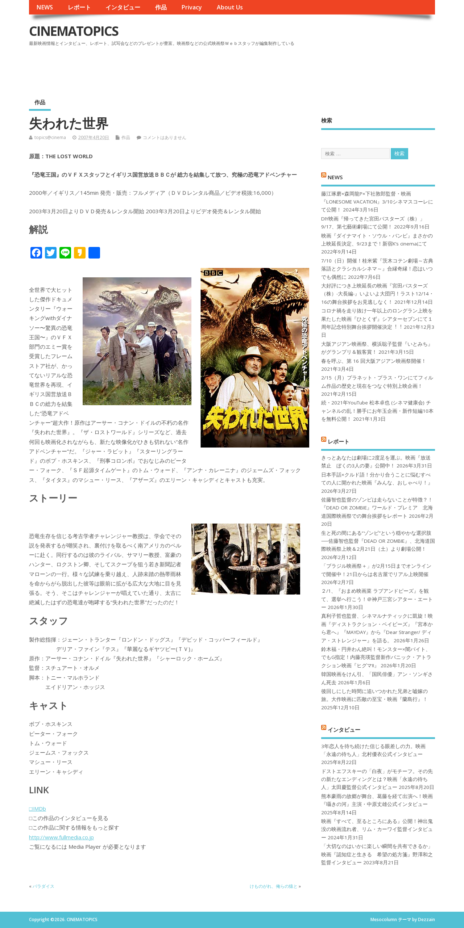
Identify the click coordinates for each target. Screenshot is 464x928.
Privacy (191, 7)
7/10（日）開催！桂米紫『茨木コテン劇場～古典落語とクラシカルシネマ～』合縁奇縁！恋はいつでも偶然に (377, 268)
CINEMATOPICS (73, 31)
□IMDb (37, 808)
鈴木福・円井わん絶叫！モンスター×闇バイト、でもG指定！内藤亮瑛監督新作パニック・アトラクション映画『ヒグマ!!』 (376, 657)
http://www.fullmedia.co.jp (61, 837)
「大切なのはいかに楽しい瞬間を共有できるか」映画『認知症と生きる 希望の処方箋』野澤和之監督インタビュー (377, 854)
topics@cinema (50, 137)
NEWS (44, 7)
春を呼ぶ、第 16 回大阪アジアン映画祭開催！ (373, 361)
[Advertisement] (297, 68)
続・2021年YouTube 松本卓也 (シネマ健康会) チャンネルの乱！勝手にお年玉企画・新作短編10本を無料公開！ (377, 410)
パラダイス (43, 886)
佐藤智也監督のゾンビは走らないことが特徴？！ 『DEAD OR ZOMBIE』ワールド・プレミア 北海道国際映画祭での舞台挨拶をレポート (377, 507)
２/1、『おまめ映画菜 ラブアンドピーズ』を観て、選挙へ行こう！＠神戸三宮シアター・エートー (377, 599)
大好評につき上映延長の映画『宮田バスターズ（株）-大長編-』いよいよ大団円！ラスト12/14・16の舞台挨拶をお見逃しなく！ (377, 293)
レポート (79, 7)
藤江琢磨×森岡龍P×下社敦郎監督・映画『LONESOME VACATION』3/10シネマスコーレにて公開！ (377, 201)
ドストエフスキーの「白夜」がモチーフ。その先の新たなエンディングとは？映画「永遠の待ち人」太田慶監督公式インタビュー (377, 779)
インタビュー (122, 7)
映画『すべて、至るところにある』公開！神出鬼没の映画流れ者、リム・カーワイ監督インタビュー (377, 829)
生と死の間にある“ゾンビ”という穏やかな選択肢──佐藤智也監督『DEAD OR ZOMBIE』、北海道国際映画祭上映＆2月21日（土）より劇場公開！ (378, 541)
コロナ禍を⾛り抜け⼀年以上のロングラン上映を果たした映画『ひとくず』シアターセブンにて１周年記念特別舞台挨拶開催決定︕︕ (377, 318)
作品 (161, 7)
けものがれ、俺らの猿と (274, 886)
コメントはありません (164, 137)
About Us (230, 7)
